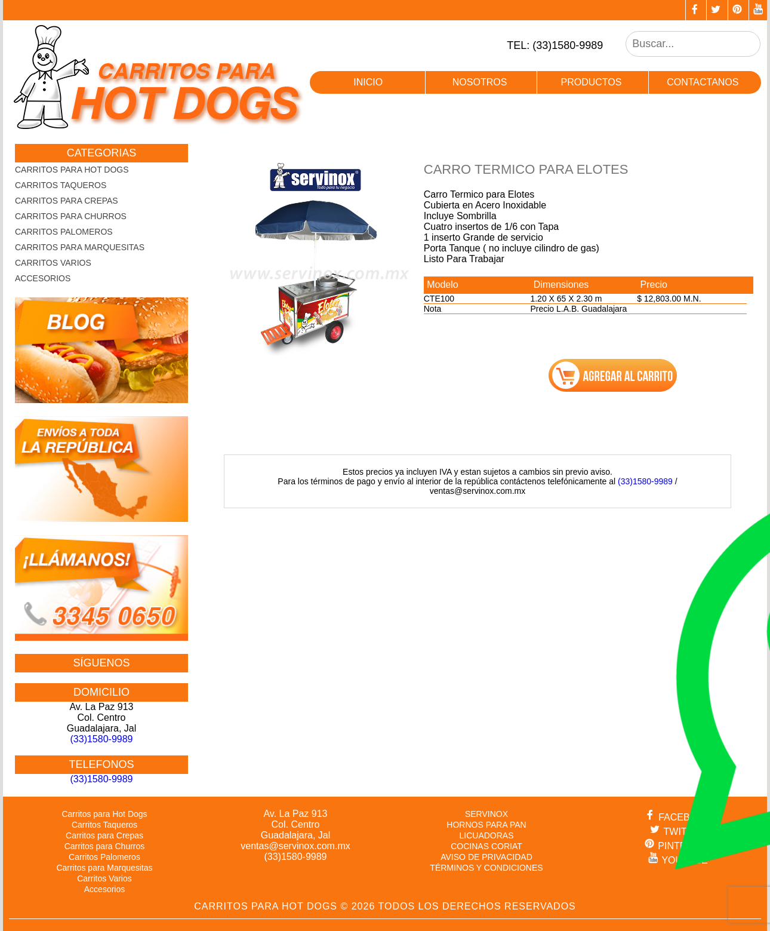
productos (590, 82)
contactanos (702, 82)
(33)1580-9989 (645, 481)
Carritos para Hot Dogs (72, 169)
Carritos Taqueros (60, 185)
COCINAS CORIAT (486, 846)
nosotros (479, 82)
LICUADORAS (486, 835)
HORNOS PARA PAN (486, 824)
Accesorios (42, 278)
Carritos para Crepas (66, 200)
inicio (368, 82)
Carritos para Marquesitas (79, 247)
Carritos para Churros (71, 216)
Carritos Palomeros (64, 231)
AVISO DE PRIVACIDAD (486, 857)
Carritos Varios (53, 263)
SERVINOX (486, 814)
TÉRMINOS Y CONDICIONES (486, 867)
